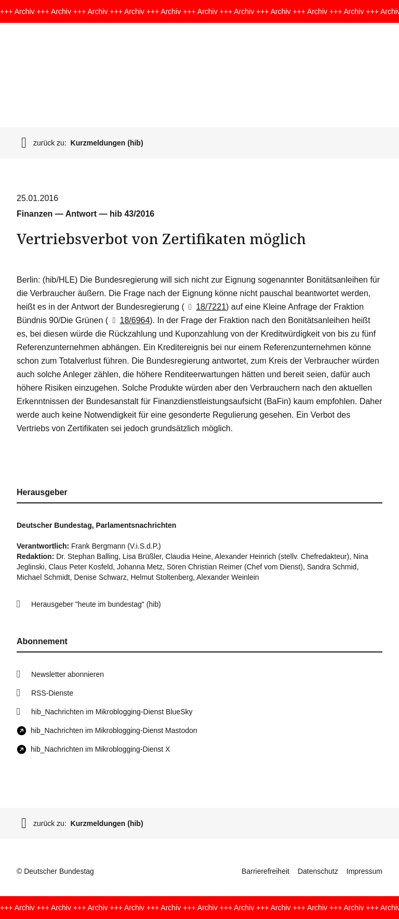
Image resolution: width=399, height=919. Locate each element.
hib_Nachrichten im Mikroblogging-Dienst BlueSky (111, 712)
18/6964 (129, 320)
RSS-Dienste (52, 693)
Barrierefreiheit (265, 871)
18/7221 (205, 306)
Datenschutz (318, 871)
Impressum (364, 871)
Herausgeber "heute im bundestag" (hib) (96, 604)
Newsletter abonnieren (67, 674)
